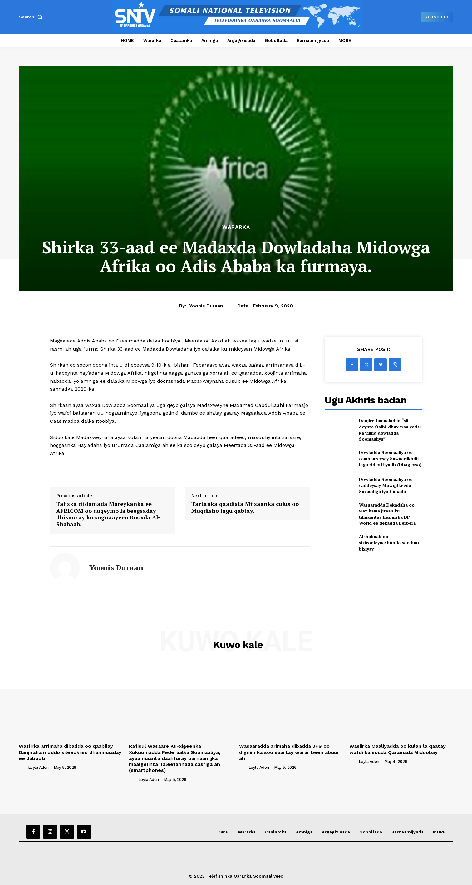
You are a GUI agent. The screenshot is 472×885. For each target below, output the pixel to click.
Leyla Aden (38, 767)
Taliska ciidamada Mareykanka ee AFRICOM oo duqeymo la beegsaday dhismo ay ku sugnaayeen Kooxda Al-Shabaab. (108, 514)
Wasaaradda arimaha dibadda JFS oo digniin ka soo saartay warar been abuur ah (289, 752)
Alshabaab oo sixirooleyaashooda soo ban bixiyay (389, 542)
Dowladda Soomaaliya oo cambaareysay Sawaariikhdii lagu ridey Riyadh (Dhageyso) (390, 458)
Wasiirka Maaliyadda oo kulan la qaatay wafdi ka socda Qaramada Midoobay (397, 749)
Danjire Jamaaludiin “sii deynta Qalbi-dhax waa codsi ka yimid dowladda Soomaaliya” (390, 430)
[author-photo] (23, 767)
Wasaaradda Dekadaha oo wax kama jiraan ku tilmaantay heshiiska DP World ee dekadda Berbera (387, 514)
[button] (32, 16)
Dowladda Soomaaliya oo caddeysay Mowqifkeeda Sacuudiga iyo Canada (386, 485)
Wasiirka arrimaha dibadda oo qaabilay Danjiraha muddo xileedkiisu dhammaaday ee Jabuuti (70, 752)
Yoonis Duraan (206, 306)
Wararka (236, 227)
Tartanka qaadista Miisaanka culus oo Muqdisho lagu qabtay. (245, 507)
